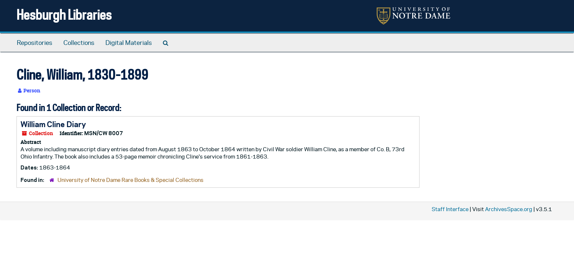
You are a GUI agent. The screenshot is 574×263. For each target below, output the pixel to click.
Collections (78, 42)
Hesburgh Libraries (64, 14)
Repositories (34, 42)
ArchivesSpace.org (508, 209)
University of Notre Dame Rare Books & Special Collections (130, 180)
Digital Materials (128, 42)
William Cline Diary (53, 124)
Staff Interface (450, 209)
